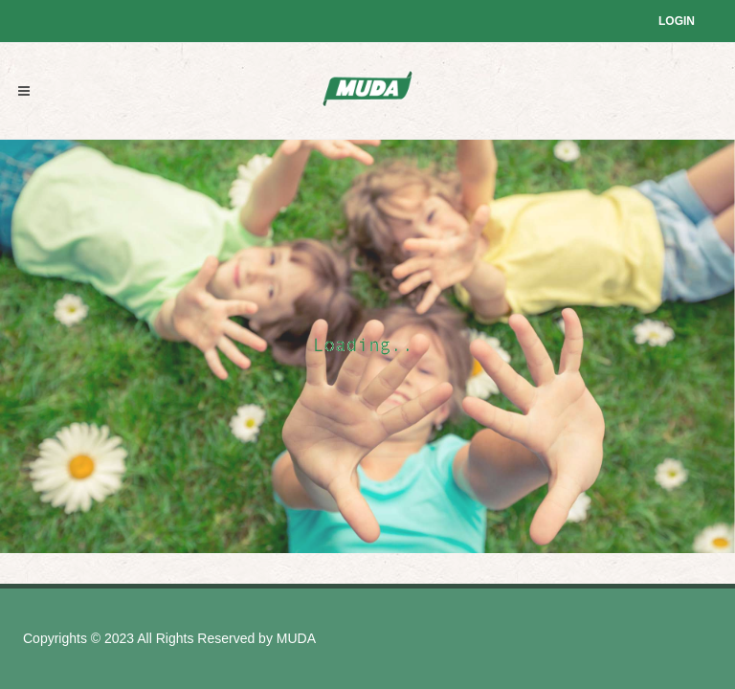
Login (676, 21)
